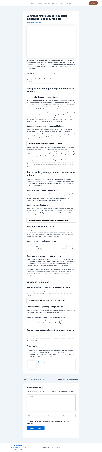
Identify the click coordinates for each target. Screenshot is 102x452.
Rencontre (68, 3)
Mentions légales (18, 445)
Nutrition (47, 3)
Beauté (33, 3)
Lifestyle (40, 3)
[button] (93, 3)
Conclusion (31, 81)
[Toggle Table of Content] (54, 73)
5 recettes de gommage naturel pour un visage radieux (42, 78)
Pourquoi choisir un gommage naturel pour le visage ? (42, 76)
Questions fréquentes (34, 80)
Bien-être (54, 3)
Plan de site (18, 449)
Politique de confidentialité (18, 447)
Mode (61, 3)
